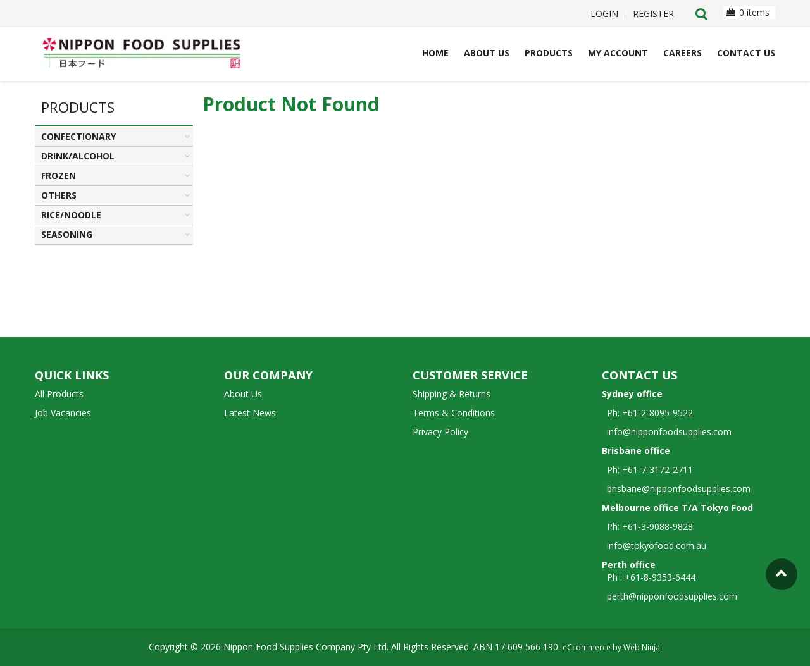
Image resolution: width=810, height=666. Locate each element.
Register (653, 13)
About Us (486, 53)
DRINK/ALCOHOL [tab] (78, 156)
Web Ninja (641, 647)
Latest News (250, 413)
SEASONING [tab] (66, 234)
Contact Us (746, 53)
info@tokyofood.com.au (656, 546)
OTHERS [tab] (59, 195)
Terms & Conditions (454, 413)
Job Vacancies (63, 413)
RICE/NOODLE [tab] (71, 215)
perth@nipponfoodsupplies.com (672, 596)
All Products (59, 394)
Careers (682, 53)
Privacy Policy (440, 432)
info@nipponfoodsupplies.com (667, 432)
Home (435, 53)
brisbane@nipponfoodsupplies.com (676, 489)
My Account (618, 53)
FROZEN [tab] (58, 176)
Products (549, 53)
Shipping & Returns (451, 394)
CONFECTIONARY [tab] (78, 136)
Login (604, 13)
